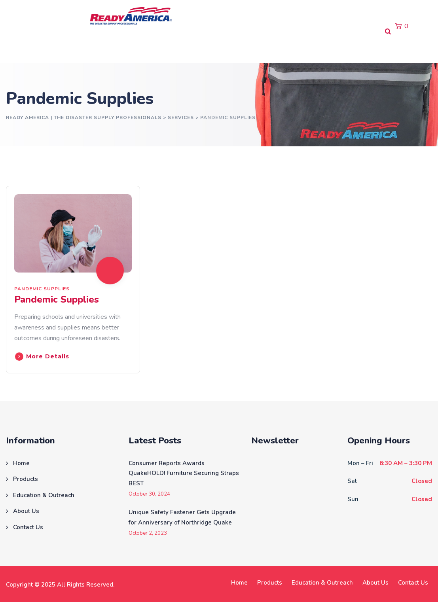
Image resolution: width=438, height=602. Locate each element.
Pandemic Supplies (42, 289)
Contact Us (228, 47)
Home (18, 47)
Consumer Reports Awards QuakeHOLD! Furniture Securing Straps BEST (184, 473)
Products (55, 47)
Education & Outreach (119, 47)
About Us (184, 47)
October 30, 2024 (149, 494)
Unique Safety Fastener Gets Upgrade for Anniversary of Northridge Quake (182, 517)
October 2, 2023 (148, 533)
